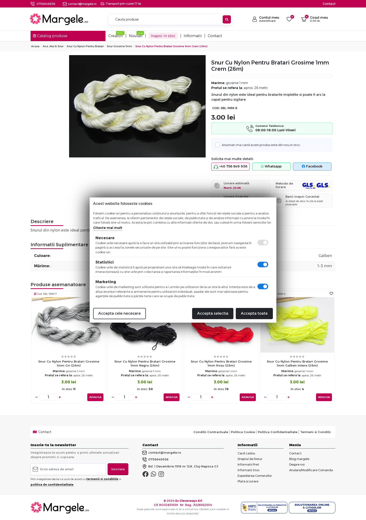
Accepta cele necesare (119, 313)
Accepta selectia (212, 313)
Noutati (136, 36)
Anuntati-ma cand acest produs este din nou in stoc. (260, 144)
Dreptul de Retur (250, 458)
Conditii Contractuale (211, 432)
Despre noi (297, 464)
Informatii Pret (248, 464)
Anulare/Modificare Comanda (311, 470)
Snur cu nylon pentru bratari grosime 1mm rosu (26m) (221, 363)
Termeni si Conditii (315, 432)
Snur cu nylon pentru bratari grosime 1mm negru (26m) (144, 363)
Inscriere (118, 469)
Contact (329, 4)
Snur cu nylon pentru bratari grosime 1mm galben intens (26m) (297, 363)
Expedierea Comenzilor (255, 475)
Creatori (115, 36)
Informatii (193, 36)
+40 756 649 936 (230, 166)
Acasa (35, 46)
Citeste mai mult (107, 228)
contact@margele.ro (80, 4)
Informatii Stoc (249, 470)
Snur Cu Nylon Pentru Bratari (85, 46)
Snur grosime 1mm (119, 46)
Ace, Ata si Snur (53, 46)
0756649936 (46, 4)
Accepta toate (254, 313)
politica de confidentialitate (52, 484)
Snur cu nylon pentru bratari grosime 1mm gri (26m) (68, 363)
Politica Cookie (243, 432)
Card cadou (246, 453)
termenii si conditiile (102, 479)
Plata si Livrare (248, 481)
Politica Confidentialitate (277, 432)
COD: (216, 108)
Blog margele (299, 458)
